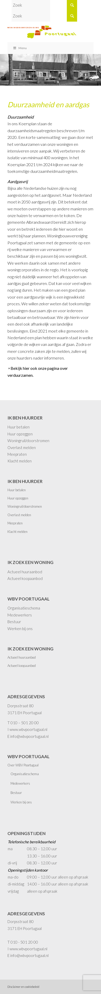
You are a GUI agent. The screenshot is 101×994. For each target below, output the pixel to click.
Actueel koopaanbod (25, 578)
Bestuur (14, 621)
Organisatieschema (23, 608)
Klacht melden (19, 461)
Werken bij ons (20, 628)
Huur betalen (18, 427)
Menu (20, 48)
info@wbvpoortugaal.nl (29, 736)
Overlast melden (21, 447)
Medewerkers (19, 615)
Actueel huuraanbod (24, 571)
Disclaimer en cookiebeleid (23, 986)
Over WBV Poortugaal (23, 765)
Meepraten (17, 454)
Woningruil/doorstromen (28, 440)
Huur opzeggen (20, 434)
